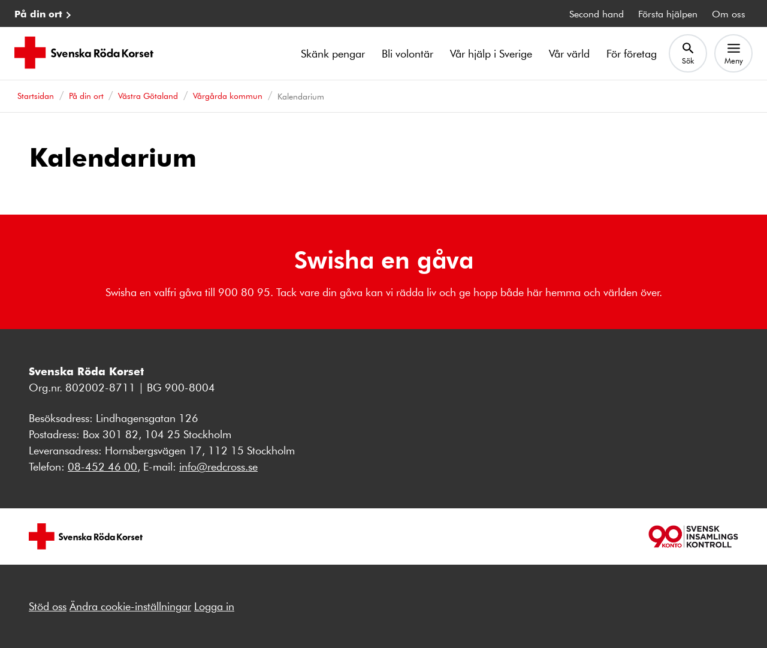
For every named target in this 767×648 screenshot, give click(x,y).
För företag (631, 53)
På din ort (38, 13)
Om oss (728, 13)
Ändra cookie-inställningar (130, 606)
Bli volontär (407, 53)
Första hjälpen (667, 13)
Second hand (596, 13)
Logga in (214, 606)
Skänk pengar (333, 53)
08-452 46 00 (102, 466)
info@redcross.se (218, 466)
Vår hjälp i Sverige (491, 53)
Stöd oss (48, 606)
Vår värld (569, 53)
